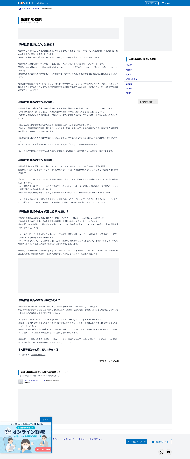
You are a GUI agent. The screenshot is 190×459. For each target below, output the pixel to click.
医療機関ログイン (161, 441)
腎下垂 (129, 88)
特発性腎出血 (131, 79)
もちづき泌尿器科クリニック (34, 380)
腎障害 (129, 70)
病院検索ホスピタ (42, 3)
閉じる (46, 420)
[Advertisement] (68, 33)
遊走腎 (129, 65)
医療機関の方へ (152, 3)
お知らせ (81, 439)
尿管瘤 (129, 84)
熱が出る (36, 8)
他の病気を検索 (148, 101)
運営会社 (55, 439)
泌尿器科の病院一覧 (38, 355)
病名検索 (27, 8)
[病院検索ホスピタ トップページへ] (26, 3)
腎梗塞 (129, 74)
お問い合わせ (68, 439)
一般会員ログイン (136, 441)
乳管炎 (129, 93)
